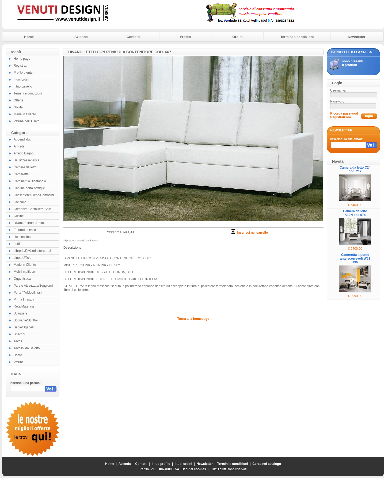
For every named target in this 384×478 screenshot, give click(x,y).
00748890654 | (170, 469)
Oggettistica (22, 278)
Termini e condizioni (297, 37)
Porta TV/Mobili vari (27, 292)
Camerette (21, 174)
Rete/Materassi (24, 306)
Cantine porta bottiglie (29, 188)
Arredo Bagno (23, 153)
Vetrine (19, 362)
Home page (22, 58)
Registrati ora (340, 117)
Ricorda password (344, 113)
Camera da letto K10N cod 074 (355, 213)
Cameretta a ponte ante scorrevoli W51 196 (355, 258)
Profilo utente (23, 72)
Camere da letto (25, 167)
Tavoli (18, 341)
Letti (17, 244)
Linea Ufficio (22, 258)
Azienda (81, 37)
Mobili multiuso (24, 272)
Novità (18, 107)
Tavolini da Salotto (27, 348)
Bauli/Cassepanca (27, 160)
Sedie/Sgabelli (24, 327)
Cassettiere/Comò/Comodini (34, 195)
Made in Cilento (25, 114)
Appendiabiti (22, 139)
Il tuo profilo (161, 464)
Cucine (19, 216)
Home (29, 37)
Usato (18, 355)
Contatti (133, 37)
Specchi (19, 334)
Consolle (20, 202)
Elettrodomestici (25, 230)
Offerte (18, 100)
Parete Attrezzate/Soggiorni (33, 285)
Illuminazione (23, 237)
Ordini (237, 37)
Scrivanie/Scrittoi (25, 320)
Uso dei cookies (193, 469)
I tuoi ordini (21, 79)
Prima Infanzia (24, 299)
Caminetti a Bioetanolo (30, 181)
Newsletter (357, 37)
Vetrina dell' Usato (26, 121)
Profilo (185, 37)
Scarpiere (20, 313)
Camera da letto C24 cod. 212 (355, 169)
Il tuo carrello (23, 86)
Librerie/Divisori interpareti (32, 251)
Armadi (19, 146)
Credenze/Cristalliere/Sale (32, 209)
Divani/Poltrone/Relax (29, 223)
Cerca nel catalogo (266, 464)
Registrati (20, 65)
